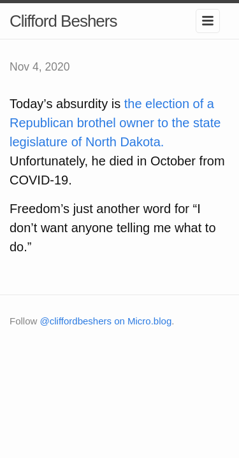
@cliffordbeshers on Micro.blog (106, 321)
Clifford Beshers (63, 21)
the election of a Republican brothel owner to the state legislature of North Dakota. (115, 123)
